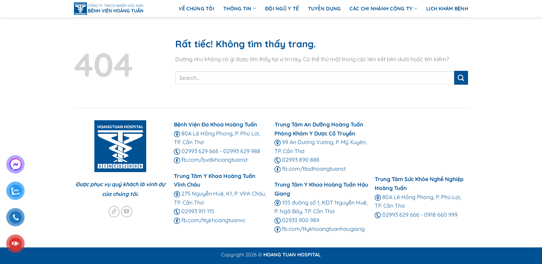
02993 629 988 (241, 151)
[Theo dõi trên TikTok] (114, 211)
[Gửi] (461, 77)
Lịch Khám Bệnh (447, 9)
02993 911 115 (194, 211)
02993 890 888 (296, 159)
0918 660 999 (441, 214)
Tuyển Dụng (324, 9)
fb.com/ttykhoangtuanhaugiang (319, 228)
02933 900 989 (296, 220)
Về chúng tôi (196, 9)
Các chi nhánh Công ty (383, 8)
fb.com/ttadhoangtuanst (310, 168)
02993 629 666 (196, 151)
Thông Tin (239, 8)
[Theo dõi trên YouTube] (126, 211)
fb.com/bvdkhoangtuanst (210, 159)
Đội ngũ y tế (282, 9)
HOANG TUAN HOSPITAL (292, 255)
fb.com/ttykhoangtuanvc (209, 220)
